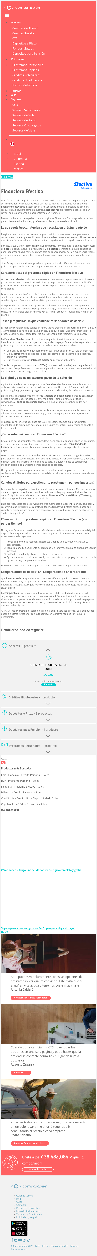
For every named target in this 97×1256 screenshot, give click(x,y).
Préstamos (17, 59)
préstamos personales (13, 266)
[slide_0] (2, 932)
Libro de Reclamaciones (28, 1211)
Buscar (3, 762)
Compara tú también (38, 1169)
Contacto (21, 1204)
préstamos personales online (34, 424)
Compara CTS (21, 1073)
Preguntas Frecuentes (28, 1208)
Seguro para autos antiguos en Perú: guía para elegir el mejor (38, 928)
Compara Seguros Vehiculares (29, 1143)
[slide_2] (7, 932)
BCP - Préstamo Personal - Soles (20, 780)
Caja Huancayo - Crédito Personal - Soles (25, 775)
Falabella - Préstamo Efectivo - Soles (22, 786)
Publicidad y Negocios (27, 1217)
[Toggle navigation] (7, 15)
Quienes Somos (24, 1195)
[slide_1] (4, 932)
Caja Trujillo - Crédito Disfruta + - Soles (24, 804)
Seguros (16, 99)
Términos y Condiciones (29, 1214)
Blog (18, 1198)
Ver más (48, 684)
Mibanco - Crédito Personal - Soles (21, 792)
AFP (13, 95)
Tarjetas (16, 91)
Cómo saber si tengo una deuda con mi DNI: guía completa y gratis (41, 870)
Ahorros (16, 22)
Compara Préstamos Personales (30, 998)
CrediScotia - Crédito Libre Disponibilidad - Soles (29, 798)
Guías (19, 1201)
